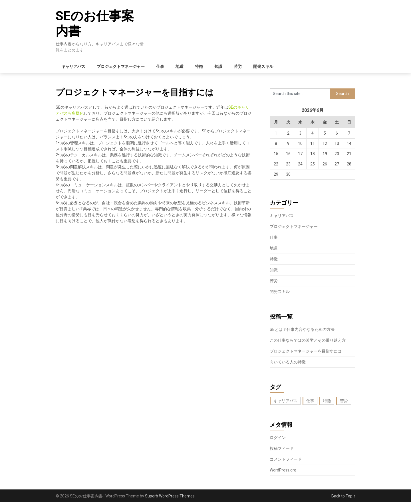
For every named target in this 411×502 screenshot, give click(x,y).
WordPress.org (283, 470)
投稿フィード (282, 448)
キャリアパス (73, 66)
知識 (218, 66)
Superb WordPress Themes (170, 496)
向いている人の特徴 (288, 362)
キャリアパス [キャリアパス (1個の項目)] (285, 400)
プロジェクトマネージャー (121, 66)
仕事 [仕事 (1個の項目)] (310, 400)
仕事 (160, 66)
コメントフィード (286, 459)
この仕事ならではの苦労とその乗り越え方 (308, 340)
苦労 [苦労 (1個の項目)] (344, 400)
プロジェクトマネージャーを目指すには (306, 351)
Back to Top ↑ (343, 496)
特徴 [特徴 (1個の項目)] (327, 400)
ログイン (278, 437)
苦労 (238, 66)
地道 (180, 66)
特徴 (199, 66)
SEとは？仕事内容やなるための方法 (302, 329)
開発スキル (263, 66)
